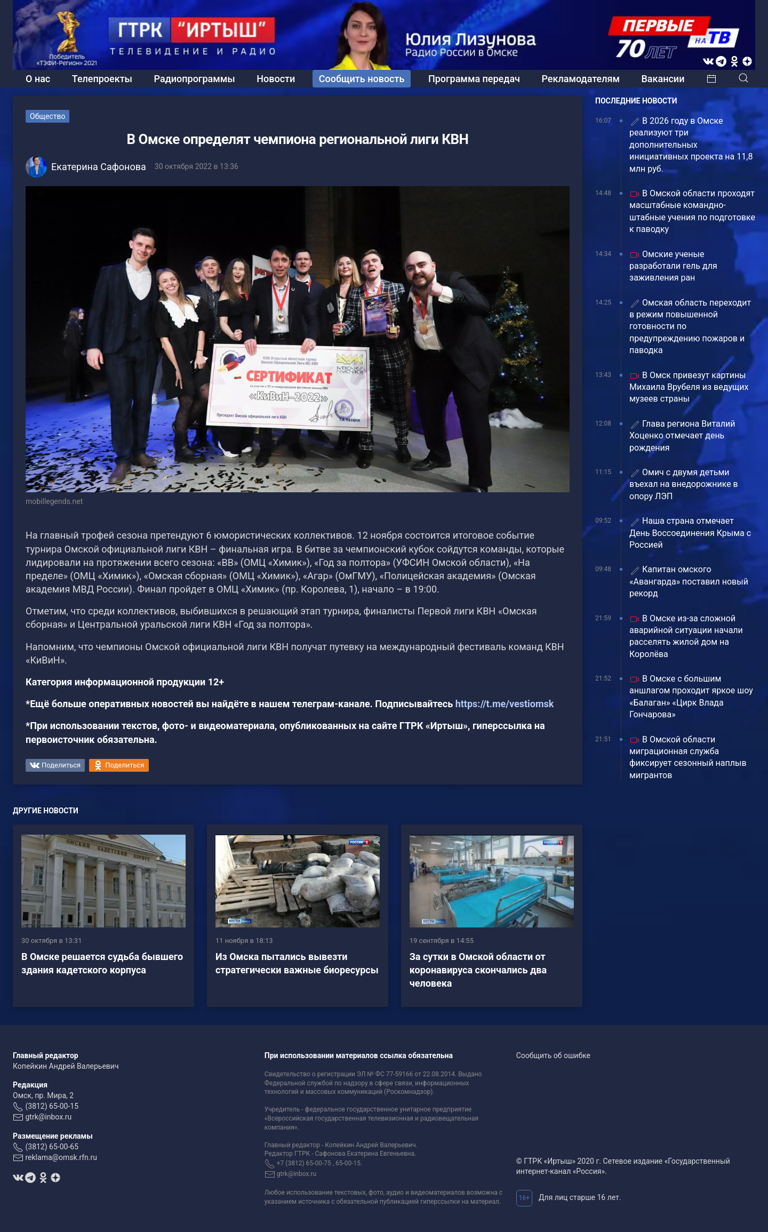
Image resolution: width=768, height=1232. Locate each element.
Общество (47, 116)
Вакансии (662, 78)
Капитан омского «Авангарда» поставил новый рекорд (688, 581)
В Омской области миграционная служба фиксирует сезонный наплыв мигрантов (688, 757)
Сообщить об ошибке (553, 1055)
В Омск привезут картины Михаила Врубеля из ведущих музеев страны (688, 387)
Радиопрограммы (194, 78)
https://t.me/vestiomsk (504, 703)
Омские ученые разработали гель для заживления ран (673, 266)
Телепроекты (102, 78)
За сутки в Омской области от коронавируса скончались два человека (478, 970)
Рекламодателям (580, 78)
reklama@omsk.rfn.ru (61, 1157)
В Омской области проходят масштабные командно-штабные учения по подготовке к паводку (692, 211)
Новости (276, 78)
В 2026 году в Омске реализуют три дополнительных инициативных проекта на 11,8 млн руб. (691, 145)
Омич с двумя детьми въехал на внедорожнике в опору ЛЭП (683, 484)
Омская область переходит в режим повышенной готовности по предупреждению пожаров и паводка (690, 327)
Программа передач (474, 78)
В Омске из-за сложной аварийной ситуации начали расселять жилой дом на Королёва (686, 636)
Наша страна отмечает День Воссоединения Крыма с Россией (690, 533)
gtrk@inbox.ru (48, 1117)
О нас (38, 78)
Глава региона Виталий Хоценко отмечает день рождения (682, 436)
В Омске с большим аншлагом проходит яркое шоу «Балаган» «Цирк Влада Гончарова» (691, 696)
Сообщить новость (362, 78)
